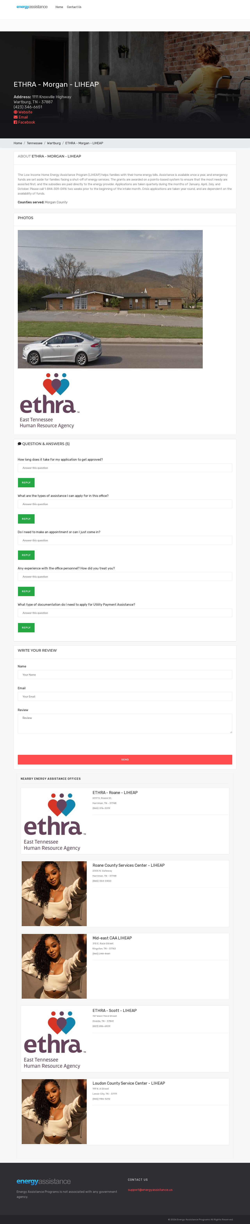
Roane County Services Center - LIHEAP (129, 865)
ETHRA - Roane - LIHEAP (115, 792)
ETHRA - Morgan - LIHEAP (84, 143)
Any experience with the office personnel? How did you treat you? (66, 568)
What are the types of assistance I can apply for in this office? (63, 496)
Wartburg (54, 143)
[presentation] (47, 744)
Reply (26, 482)
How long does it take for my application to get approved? (60, 459)
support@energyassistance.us (150, 1190)
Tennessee (34, 143)
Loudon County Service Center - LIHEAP (129, 1083)
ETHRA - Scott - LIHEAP (115, 1010)
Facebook (24, 122)
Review (23, 710)
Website (23, 112)
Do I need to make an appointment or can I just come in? (59, 532)
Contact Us (74, 7)
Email (21, 117)
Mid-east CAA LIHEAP (112, 938)
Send (125, 759)
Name (22, 666)
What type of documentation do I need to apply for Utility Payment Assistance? (76, 604)
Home (59, 7)
